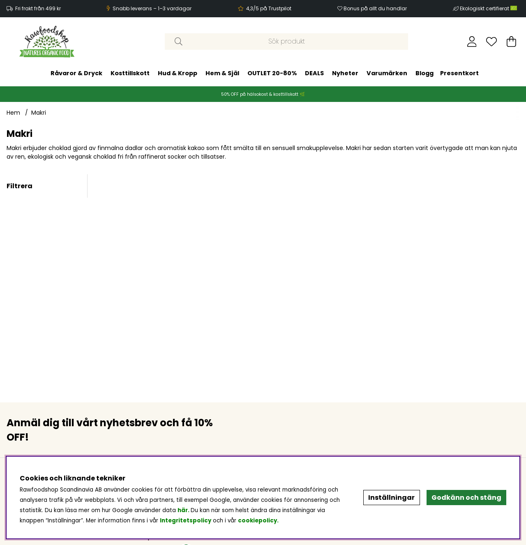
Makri (38, 113)
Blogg (424, 73)
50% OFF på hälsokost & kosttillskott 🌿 (263, 94)
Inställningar (391, 497)
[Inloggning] (472, 41)
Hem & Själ (222, 73)
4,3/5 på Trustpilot (268, 8)
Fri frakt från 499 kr (38, 8)
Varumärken (387, 73)
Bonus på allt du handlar (375, 8)
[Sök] (286, 41)
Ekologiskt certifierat (489, 8)
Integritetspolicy (185, 520)
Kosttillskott (130, 73)
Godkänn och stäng (466, 497)
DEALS (314, 73)
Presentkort (459, 73)
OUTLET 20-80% (272, 73)
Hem (13, 113)
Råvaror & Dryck (76, 73)
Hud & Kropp (177, 73)
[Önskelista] (491, 41)
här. (184, 510)
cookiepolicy (257, 520)
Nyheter (345, 73)
